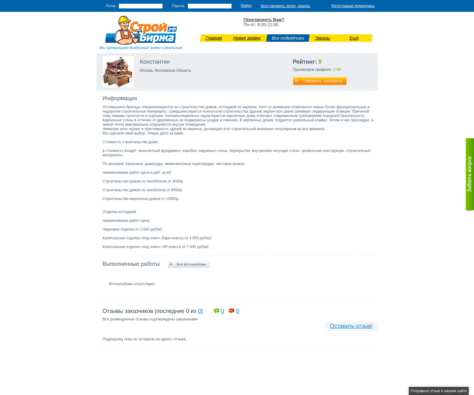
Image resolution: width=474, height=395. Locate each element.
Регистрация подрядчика (353, 6)
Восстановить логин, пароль (285, 6)
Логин (111, 6)
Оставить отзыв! (351, 326)
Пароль (178, 6)
